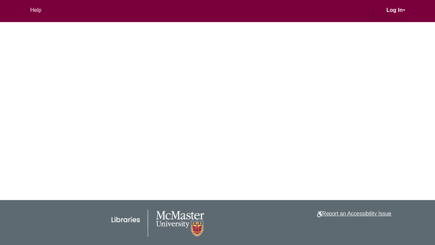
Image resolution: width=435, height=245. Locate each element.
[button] (369, 10)
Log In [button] (394, 10)
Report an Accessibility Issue (357, 213)
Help (35, 10)
